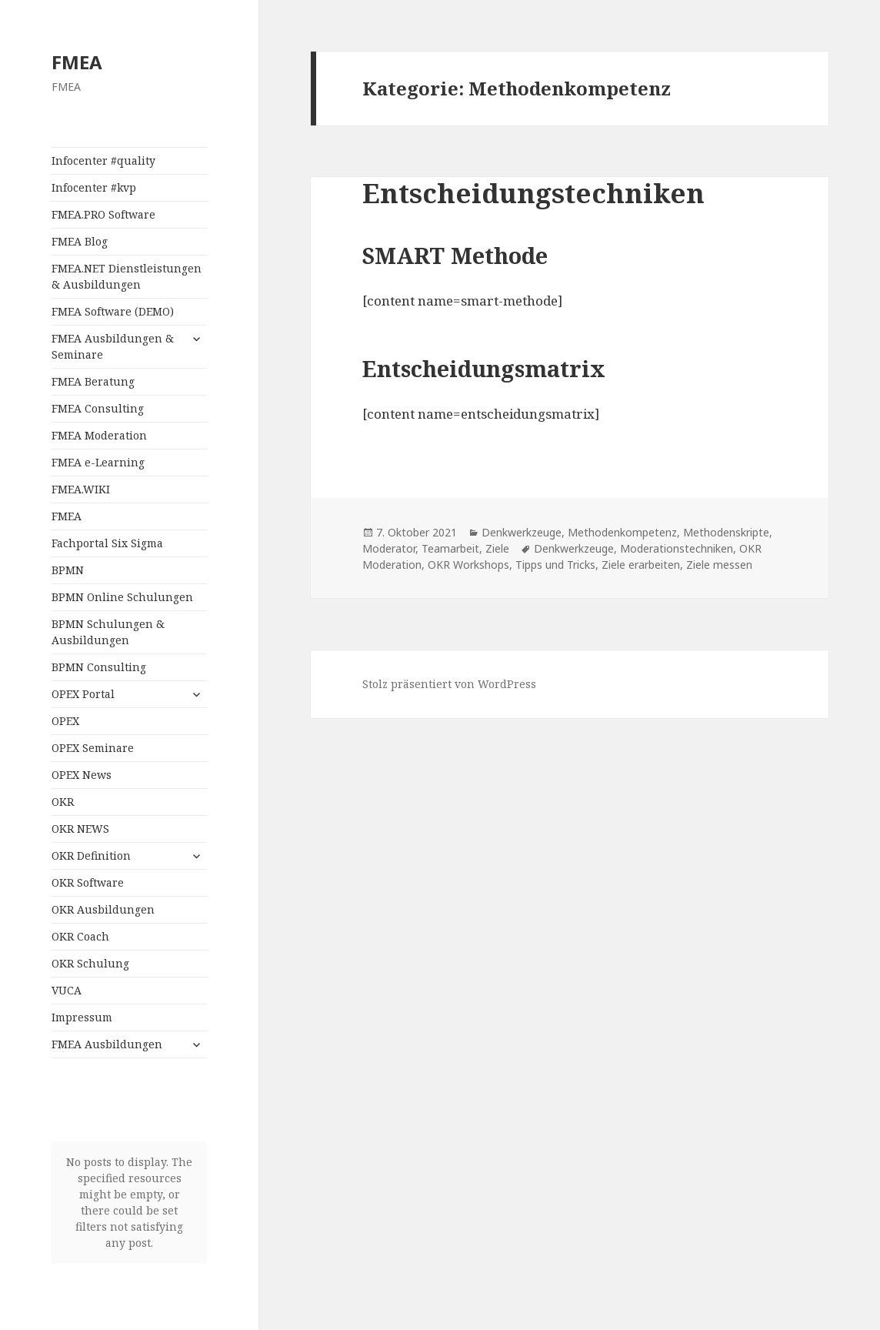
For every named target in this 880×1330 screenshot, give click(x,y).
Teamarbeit (450, 548)
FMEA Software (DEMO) (113, 311)
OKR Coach (80, 936)
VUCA (67, 990)
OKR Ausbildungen (103, 909)
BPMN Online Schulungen (122, 597)
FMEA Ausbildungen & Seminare (113, 346)
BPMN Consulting (99, 667)
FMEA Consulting (98, 408)
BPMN (68, 570)
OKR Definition (91, 855)
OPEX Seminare (93, 747)
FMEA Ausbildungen (107, 1044)
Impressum (82, 1017)
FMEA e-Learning (98, 462)
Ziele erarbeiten (641, 564)
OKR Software (88, 882)
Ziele (497, 548)
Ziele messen (719, 564)
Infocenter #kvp (94, 187)
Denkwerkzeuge (522, 532)
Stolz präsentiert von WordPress (449, 684)
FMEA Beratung (93, 381)
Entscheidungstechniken (533, 193)
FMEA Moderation (99, 435)
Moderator (388, 548)
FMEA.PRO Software (103, 214)
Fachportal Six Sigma (107, 543)
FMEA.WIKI (81, 489)
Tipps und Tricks (555, 564)
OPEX (65, 720)
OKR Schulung (90, 963)
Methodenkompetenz (622, 532)
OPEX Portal (83, 694)
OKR (63, 801)
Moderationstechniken (676, 548)
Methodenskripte (726, 532)
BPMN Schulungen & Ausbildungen (108, 632)
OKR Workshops (468, 564)
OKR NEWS (80, 828)
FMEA (77, 62)
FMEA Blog (80, 241)
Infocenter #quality (103, 160)
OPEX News (82, 774)
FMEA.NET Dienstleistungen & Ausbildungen (127, 276)
